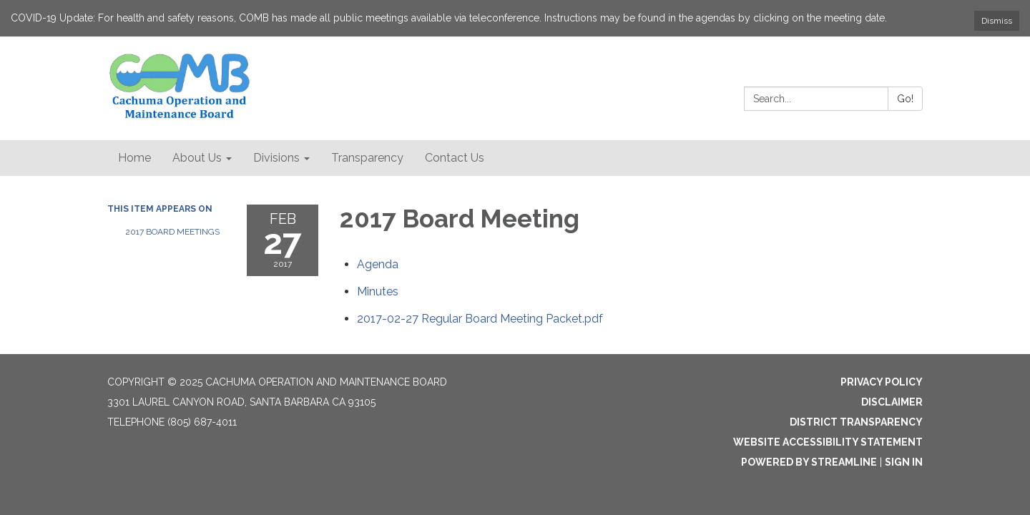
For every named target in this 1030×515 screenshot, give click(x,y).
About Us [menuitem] (197, 158)
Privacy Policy (881, 382)
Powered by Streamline (809, 462)
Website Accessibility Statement (828, 442)
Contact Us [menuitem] (454, 158)
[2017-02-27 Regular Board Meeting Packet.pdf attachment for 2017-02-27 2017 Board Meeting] (480, 318)
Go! (905, 98)
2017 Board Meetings (172, 232)
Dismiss (996, 21)
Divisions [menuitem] (276, 158)
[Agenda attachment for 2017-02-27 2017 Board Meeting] (377, 264)
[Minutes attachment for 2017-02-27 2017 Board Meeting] (377, 291)
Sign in (904, 462)
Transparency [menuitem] (367, 158)
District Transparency (856, 422)
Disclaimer (892, 402)
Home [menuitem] (134, 158)
